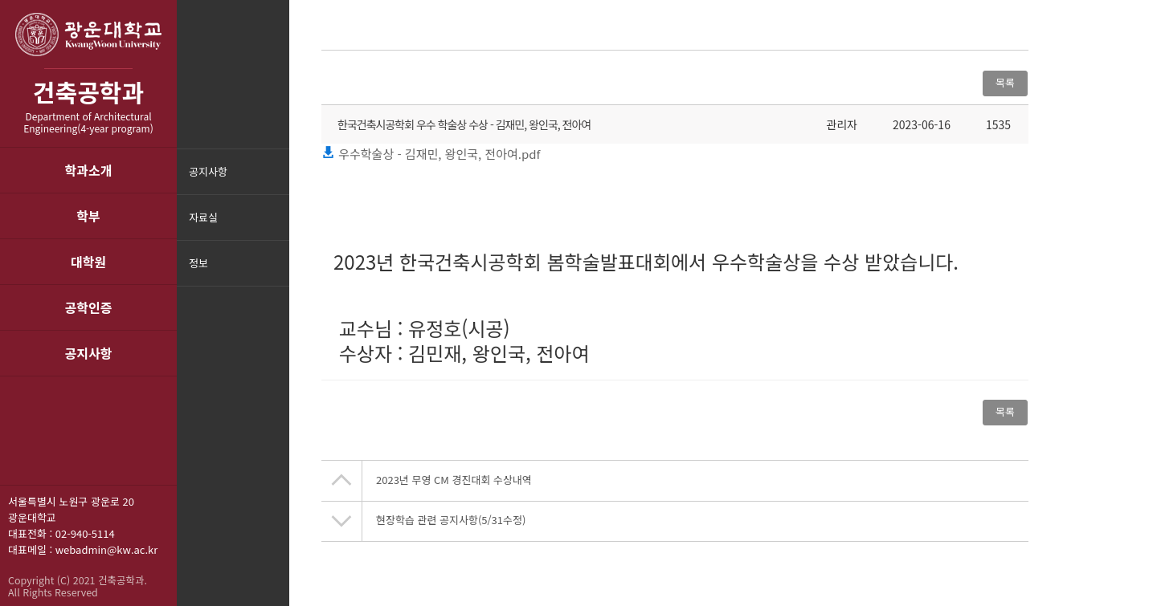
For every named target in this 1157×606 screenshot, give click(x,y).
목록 (1005, 82)
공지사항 (88, 353)
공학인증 (88, 307)
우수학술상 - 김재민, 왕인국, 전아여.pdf (430, 153)
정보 (198, 262)
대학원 (88, 261)
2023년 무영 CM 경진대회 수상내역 (454, 479)
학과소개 (88, 170)
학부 (88, 216)
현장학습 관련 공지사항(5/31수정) (450, 519)
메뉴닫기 (275, 273)
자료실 (203, 217)
